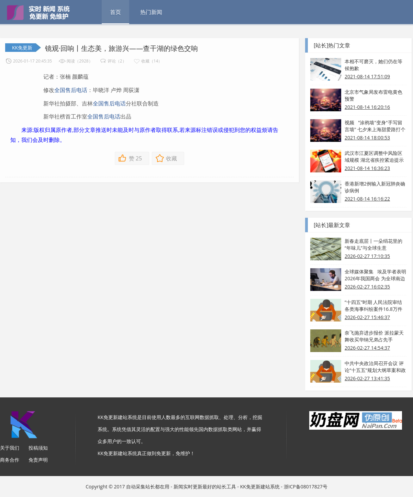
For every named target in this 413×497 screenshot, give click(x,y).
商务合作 (9, 459)
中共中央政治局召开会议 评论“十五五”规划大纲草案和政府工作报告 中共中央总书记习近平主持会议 (375, 367)
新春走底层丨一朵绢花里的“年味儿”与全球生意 (373, 244)
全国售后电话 (70, 90)
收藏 (171, 158)
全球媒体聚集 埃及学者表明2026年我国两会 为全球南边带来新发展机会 (375, 275)
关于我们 (9, 447)
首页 (115, 12)
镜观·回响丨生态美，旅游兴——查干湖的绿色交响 (121, 48)
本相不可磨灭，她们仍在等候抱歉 (373, 64)
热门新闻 (151, 12)
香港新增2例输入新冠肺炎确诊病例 (375, 187)
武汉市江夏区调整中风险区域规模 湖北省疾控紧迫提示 (374, 156)
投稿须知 (38, 447)
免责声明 (38, 459)
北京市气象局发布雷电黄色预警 (373, 95)
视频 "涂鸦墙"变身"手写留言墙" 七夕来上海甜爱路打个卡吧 (375, 126)
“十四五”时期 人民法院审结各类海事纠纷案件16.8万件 (373, 305)
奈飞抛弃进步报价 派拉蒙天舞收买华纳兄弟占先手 (374, 336)
